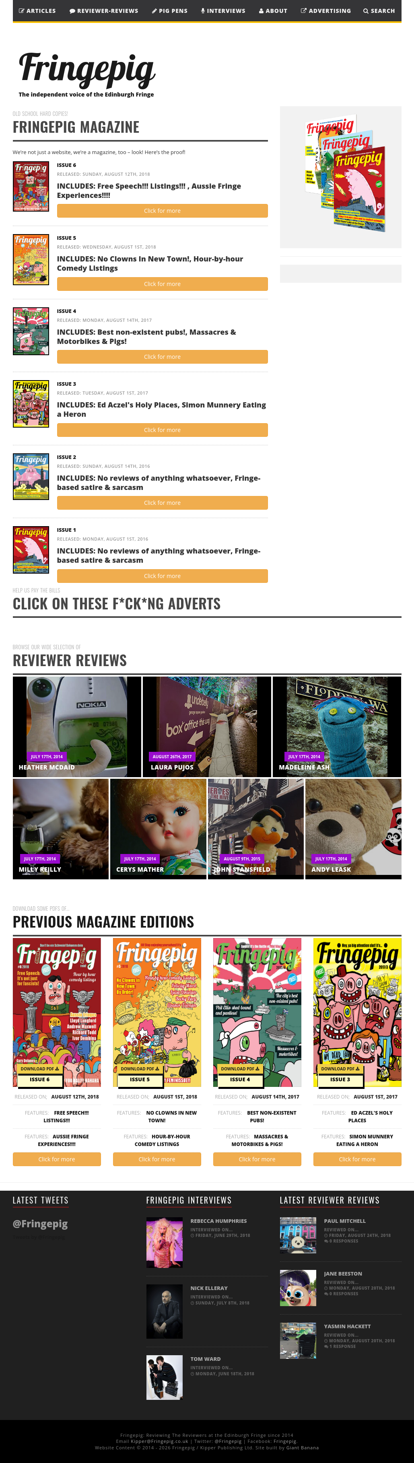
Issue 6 (66, 165)
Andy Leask (331, 869)
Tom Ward (206, 1358)
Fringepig (285, 1441)
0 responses (341, 1241)
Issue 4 (66, 311)
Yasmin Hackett (347, 1326)
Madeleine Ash (304, 767)
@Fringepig (228, 1441)
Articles (37, 10)
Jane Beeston (343, 1273)
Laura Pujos (172, 767)
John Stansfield (242, 869)
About (273, 10)
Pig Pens (170, 10)
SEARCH (379, 10)
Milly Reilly (40, 869)
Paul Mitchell (345, 1220)
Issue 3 (66, 383)
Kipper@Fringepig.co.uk (159, 1441)
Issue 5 (66, 237)
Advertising (326, 10)
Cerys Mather (140, 869)
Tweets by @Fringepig (39, 1237)
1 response (340, 1346)
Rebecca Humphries (219, 1220)
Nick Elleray (209, 1288)
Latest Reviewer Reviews (330, 1200)
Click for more (162, 210)
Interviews (223, 10)
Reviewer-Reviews (104, 10)
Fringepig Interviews (189, 1200)
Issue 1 (66, 529)
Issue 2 (66, 457)
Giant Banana (302, 1447)
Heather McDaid (47, 767)
